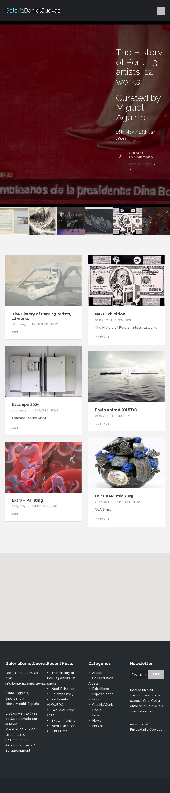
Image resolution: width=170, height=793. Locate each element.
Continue (19, 332)
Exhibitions (40, 324)
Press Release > (142, 164)
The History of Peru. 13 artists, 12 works (41, 316)
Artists (97, 673)
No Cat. (98, 726)
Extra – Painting (27, 500)
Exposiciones (102, 694)
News (119, 320)
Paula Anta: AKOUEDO (116, 410)
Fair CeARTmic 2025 (114, 496)
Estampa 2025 (25, 404)
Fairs (44, 410)
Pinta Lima (59, 731)
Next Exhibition (110, 314)
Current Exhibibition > (141, 155)
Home (54, 324)
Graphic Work (102, 705)
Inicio (96, 715)
